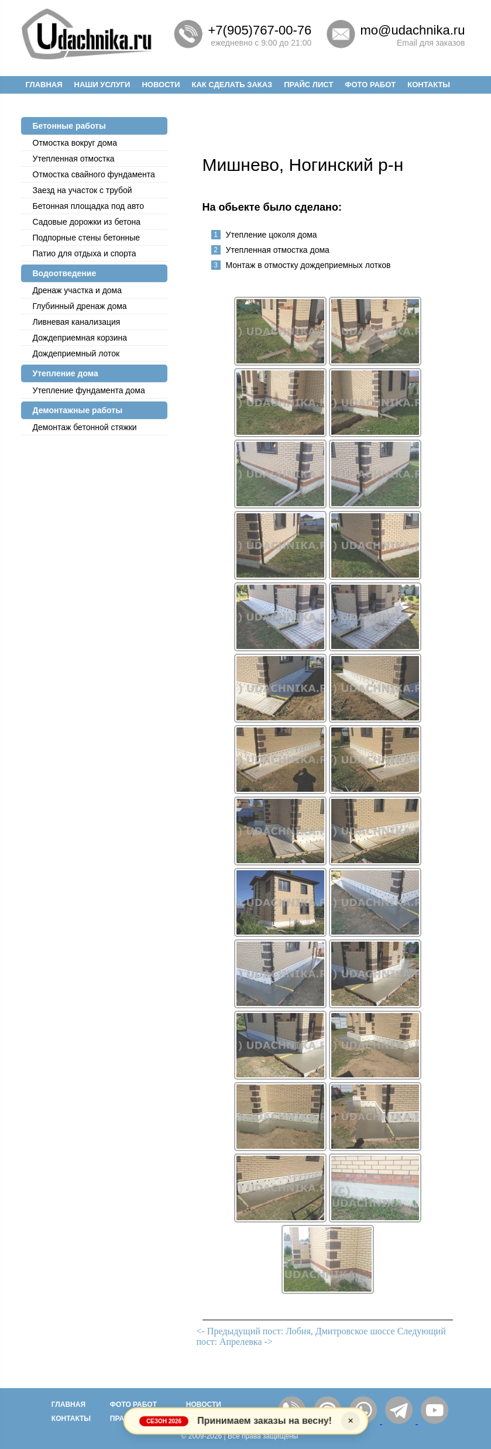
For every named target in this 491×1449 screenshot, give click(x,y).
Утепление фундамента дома (89, 390)
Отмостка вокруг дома (75, 142)
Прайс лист (308, 84)
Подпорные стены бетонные (86, 237)
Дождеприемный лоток (76, 353)
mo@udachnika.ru (412, 30)
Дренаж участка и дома (77, 290)
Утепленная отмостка (74, 158)
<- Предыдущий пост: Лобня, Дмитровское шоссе (296, 1331)
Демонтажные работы (78, 410)
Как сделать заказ (231, 84)
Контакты (428, 84)
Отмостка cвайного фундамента (94, 174)
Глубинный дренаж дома (80, 306)
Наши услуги (102, 84)
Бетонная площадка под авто (89, 206)
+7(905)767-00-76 (260, 30)
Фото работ (370, 84)
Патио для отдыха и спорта (84, 253)
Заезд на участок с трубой (82, 190)
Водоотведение (65, 273)
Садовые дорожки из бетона (87, 221)
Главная (44, 84)
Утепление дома (65, 373)
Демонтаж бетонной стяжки (85, 427)
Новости (161, 84)
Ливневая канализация (77, 322)
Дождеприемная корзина (80, 337)
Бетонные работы (69, 126)
